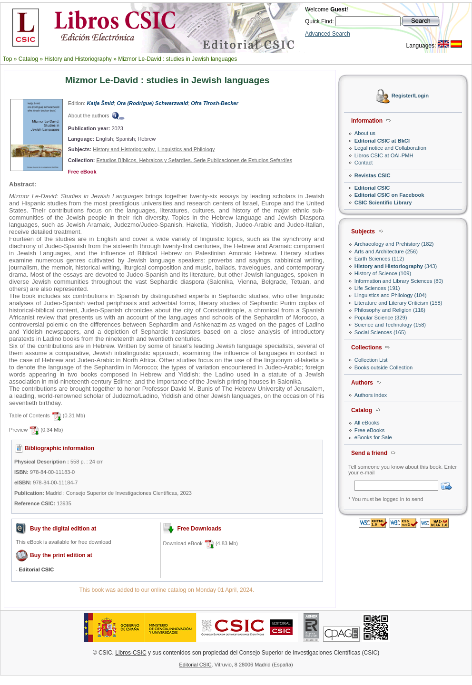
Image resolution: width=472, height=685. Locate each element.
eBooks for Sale (373, 437)
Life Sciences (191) (377, 288)
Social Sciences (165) (380, 332)
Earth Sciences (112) (379, 258)
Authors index (370, 395)
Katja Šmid (100, 103)
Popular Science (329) (380, 317)
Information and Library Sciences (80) (398, 281)
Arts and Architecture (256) (386, 251)
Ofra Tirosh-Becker (214, 103)
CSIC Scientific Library (383, 202)
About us (364, 133)
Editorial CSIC (372, 188)
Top (7, 59)
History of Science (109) (382, 273)
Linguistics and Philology (186, 149)
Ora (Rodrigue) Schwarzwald (152, 103)
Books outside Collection (383, 367)
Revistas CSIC (372, 175)
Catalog (28, 59)
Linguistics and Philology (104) (390, 295)
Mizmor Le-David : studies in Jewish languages (177, 59)
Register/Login (410, 96)
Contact (363, 162)
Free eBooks (369, 430)
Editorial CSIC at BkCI (382, 141)
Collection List (371, 360)
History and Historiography (77, 59)
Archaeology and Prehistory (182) (394, 244)
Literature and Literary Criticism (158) (398, 303)
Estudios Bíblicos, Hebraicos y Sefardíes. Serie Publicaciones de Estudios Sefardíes (195, 160)
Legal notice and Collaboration (390, 148)
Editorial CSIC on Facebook (389, 195)
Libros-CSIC (130, 652)
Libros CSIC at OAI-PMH (383, 155)
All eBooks (367, 422)
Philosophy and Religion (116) (389, 310)
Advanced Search (327, 33)
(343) (395, 266)
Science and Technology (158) (390, 325)
